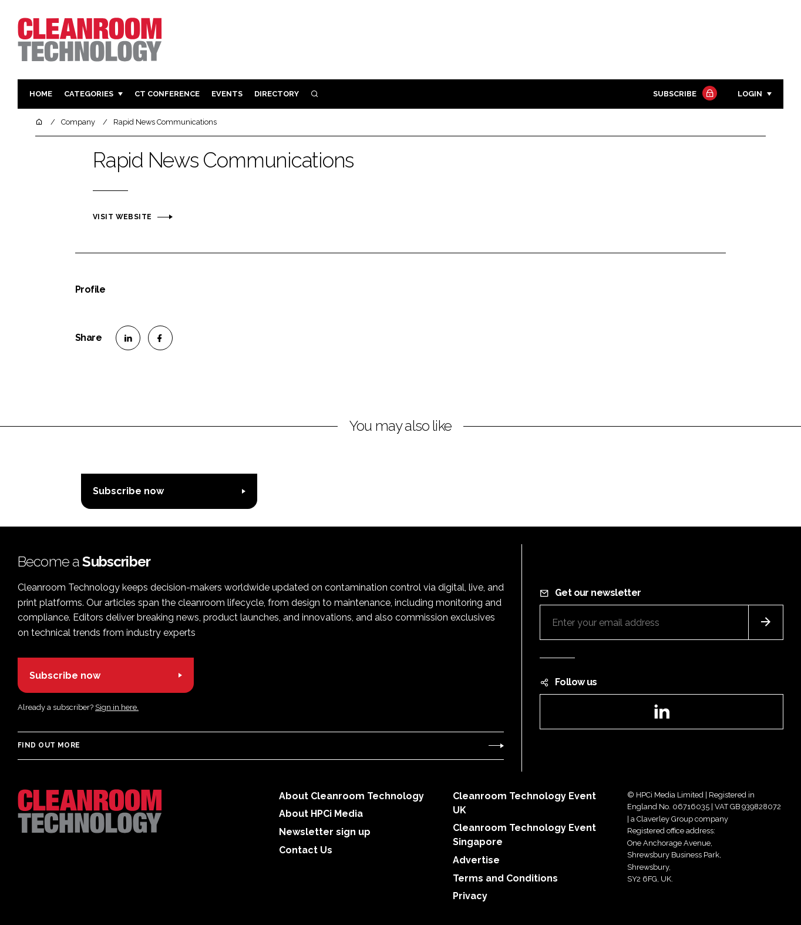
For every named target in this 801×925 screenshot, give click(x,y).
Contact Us (305, 850)
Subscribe (683, 94)
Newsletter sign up (325, 831)
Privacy (470, 895)
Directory (276, 93)
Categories (88, 93)
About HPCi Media (321, 813)
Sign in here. (117, 707)
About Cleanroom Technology (351, 796)
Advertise (476, 860)
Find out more (49, 745)
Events (227, 93)
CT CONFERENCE (167, 93)
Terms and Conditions (505, 878)
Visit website (122, 217)
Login (750, 93)
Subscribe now (128, 491)
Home (40, 93)
